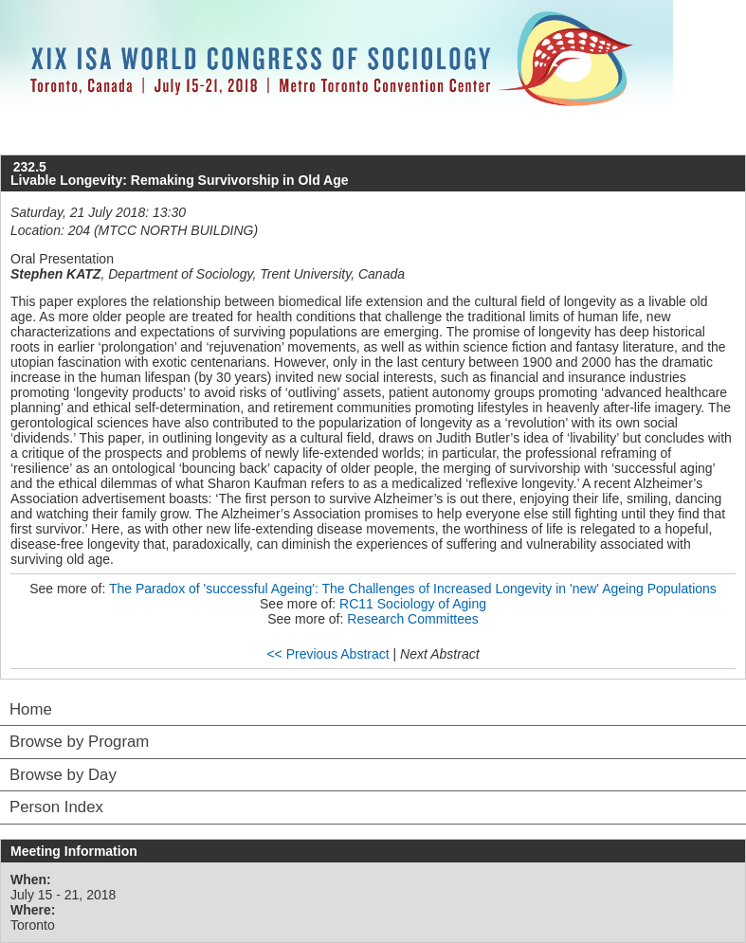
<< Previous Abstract (327, 654)
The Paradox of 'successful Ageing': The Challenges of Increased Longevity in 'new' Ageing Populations (413, 588)
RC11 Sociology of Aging (412, 603)
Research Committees (413, 618)
